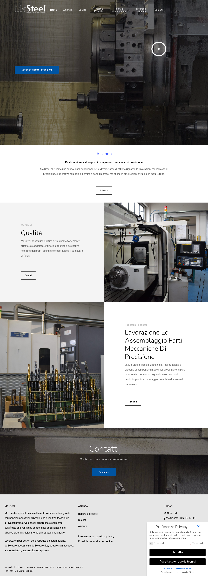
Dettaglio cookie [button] (167, 572)
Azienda (82, 526)
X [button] (198, 527)
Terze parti (195, 543)
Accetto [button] (177, 552)
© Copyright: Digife (25, 571)
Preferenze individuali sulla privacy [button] (177, 568)
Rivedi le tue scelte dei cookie (95, 541)
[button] (191, 9)
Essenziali (157, 543)
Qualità (82, 520)
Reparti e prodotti (88, 513)
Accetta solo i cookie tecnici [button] (178, 561)
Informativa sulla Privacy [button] (184, 572)
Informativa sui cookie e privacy (96, 536)
